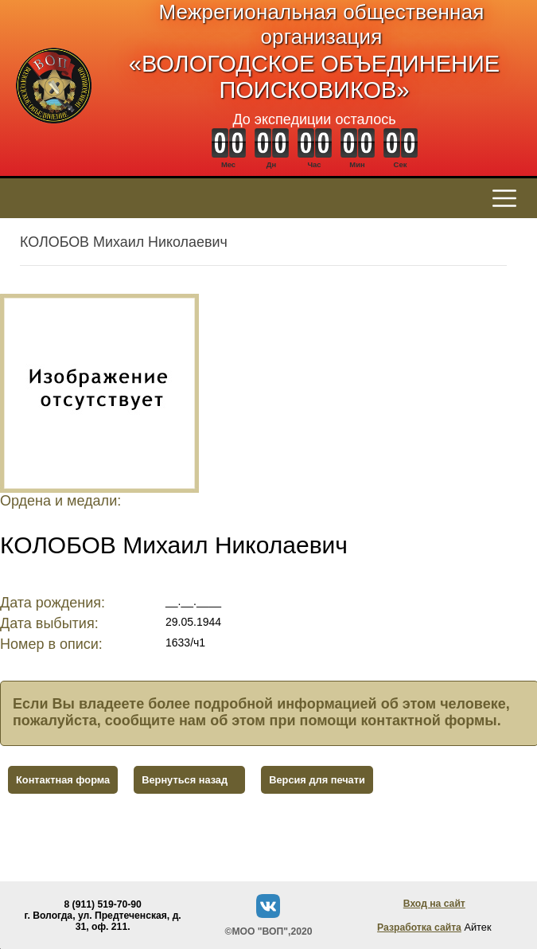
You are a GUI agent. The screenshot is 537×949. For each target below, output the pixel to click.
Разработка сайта (419, 927)
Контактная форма (63, 780)
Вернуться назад (185, 780)
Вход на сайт (434, 903)
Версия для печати (317, 780)
